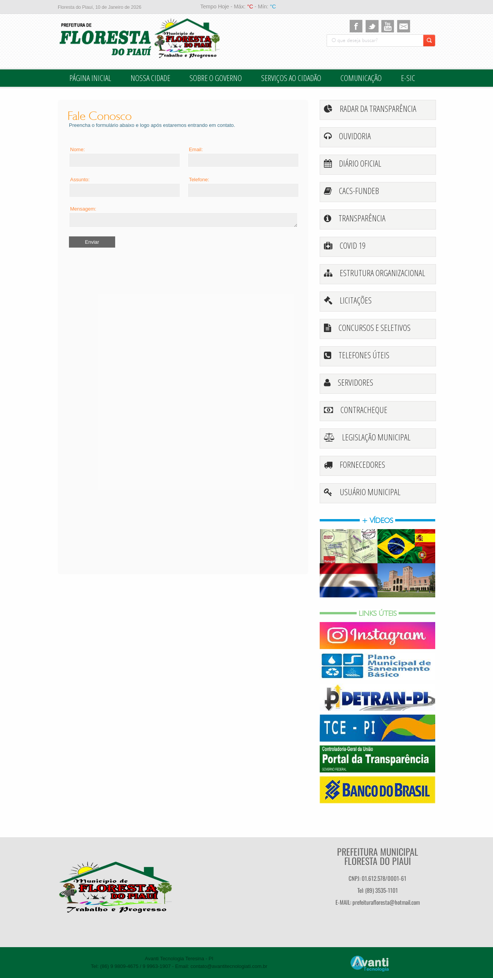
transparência (362, 218)
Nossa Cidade (150, 78)
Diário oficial (360, 163)
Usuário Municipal (370, 491)
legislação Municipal (376, 437)
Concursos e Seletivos (375, 327)
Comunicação (361, 78)
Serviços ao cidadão (291, 78)
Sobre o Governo (215, 78)
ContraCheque (363, 409)
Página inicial (90, 78)
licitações (356, 300)
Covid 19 (353, 245)
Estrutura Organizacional (382, 272)
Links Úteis (378, 613)
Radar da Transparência (378, 108)
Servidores (355, 382)
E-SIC (408, 78)
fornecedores (362, 464)
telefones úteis (364, 355)
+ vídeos (377, 520)
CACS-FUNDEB (359, 190)
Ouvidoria (355, 136)
